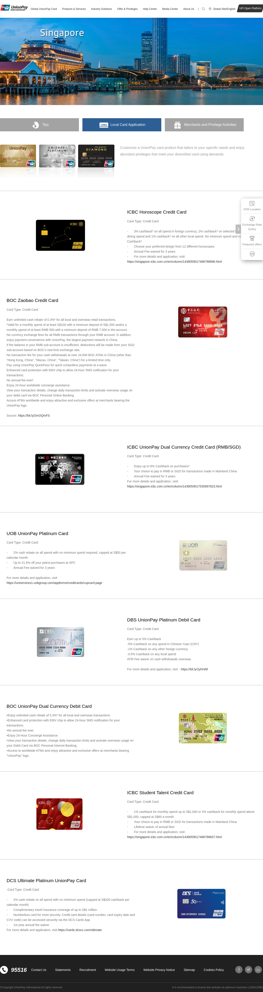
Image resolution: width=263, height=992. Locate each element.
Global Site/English (224, 9)
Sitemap (189, 970)
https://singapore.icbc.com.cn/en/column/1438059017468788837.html (174, 837)
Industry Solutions (101, 9)
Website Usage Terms (120, 970)
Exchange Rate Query (252, 223)
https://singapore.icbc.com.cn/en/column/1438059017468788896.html (175, 261)
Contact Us (38, 970)
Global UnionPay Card (44, 9)
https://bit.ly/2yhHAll (195, 669)
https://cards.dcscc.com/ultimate (80, 930)
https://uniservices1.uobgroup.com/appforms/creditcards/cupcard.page (55, 583)
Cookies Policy (214, 970)
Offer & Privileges (127, 9)
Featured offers (252, 241)
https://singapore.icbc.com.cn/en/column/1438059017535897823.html (174, 486)
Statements (63, 970)
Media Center (170, 9)
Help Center (150, 9)
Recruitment (87, 970)
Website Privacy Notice (159, 970)
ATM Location (252, 206)
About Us (188, 9)
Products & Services (74, 9)
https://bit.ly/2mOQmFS (34, 415)
